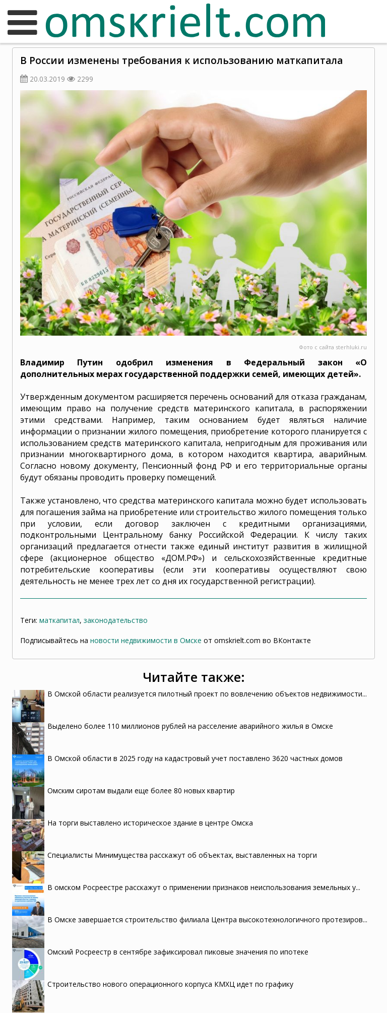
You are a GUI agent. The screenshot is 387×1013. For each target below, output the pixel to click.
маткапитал (59, 620)
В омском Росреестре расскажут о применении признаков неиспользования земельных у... (203, 887)
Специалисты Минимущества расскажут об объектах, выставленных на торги (183, 855)
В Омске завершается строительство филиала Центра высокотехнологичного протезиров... (207, 919)
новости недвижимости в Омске (146, 640)
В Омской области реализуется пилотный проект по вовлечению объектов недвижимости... (207, 694)
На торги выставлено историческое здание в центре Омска (150, 823)
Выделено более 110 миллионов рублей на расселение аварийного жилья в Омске (190, 726)
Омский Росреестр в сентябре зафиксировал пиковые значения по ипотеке (177, 952)
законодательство (116, 620)
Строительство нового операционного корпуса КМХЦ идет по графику (170, 984)
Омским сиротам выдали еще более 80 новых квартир (141, 790)
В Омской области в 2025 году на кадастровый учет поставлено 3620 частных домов (195, 758)
